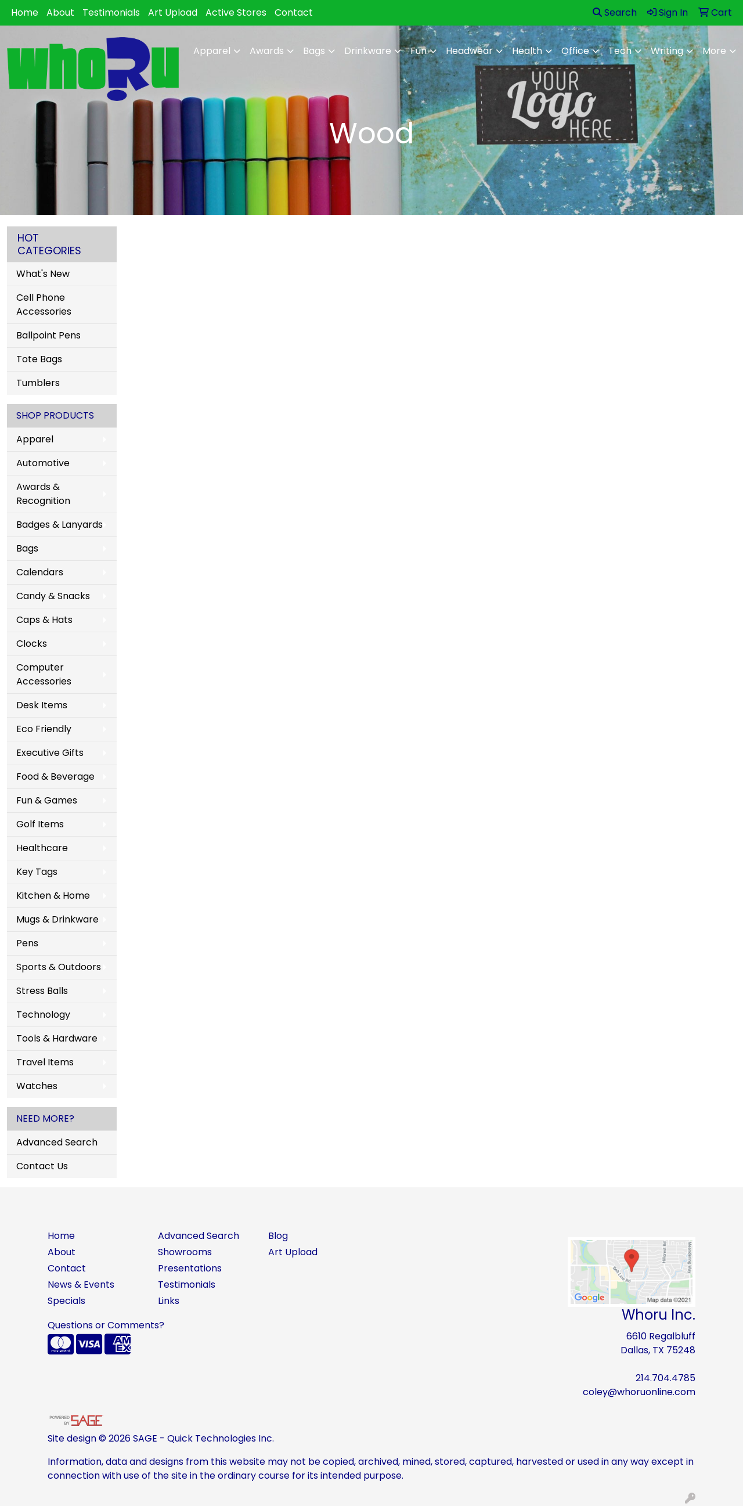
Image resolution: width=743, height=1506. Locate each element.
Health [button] (527, 50)
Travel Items (45, 1062)
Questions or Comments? (106, 1325)
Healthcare (42, 848)
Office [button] (575, 50)
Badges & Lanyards (59, 524)
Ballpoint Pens (48, 335)
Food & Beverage (55, 776)
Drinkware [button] (367, 50)
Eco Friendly (43, 729)
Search (615, 12)
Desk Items (41, 705)
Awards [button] (267, 50)
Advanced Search (57, 1142)
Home (24, 12)
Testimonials (111, 12)
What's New (43, 273)
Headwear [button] (469, 50)
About (60, 12)
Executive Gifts (50, 752)
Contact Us (42, 1166)
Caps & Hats (44, 619)
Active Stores (235, 12)
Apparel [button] (211, 50)
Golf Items (40, 824)
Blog (278, 1235)
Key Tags (36, 871)
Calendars (39, 572)
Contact (294, 12)
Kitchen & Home (53, 895)
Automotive (43, 463)
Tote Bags (39, 359)
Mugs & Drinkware (57, 919)
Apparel (34, 439)
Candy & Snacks (53, 596)
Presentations (190, 1268)
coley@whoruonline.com (639, 1392)
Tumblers (38, 383)
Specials (66, 1300)
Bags (27, 548)
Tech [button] (620, 50)
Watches (36, 1086)
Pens (27, 943)
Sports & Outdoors (58, 967)
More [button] (714, 50)
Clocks (31, 643)
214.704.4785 (665, 1378)
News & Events (81, 1284)
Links (168, 1300)
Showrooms (185, 1252)
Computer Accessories (43, 674)
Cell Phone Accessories (43, 304)
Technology (43, 1014)
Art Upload (172, 12)
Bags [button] (314, 50)
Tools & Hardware (57, 1038)
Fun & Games (46, 800)
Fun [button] (418, 50)
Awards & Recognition (43, 493)
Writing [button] (667, 50)
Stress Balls (42, 990)
